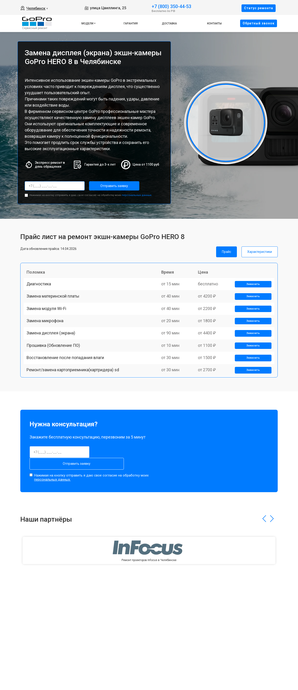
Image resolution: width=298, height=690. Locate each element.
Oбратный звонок (258, 23)
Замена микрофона (46, 336)
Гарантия (131, 23)
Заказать (251, 288)
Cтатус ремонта (258, 8)
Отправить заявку (107, 186)
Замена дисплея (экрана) (52, 352)
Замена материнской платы (54, 304)
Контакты (214, 23)
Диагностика (40, 288)
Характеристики (259, 250)
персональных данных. (137, 193)
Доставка (169, 23)
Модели (87, 23)
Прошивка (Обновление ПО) (55, 368)
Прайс (226, 250)
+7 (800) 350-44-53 (171, 6)
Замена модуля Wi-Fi (48, 320)
